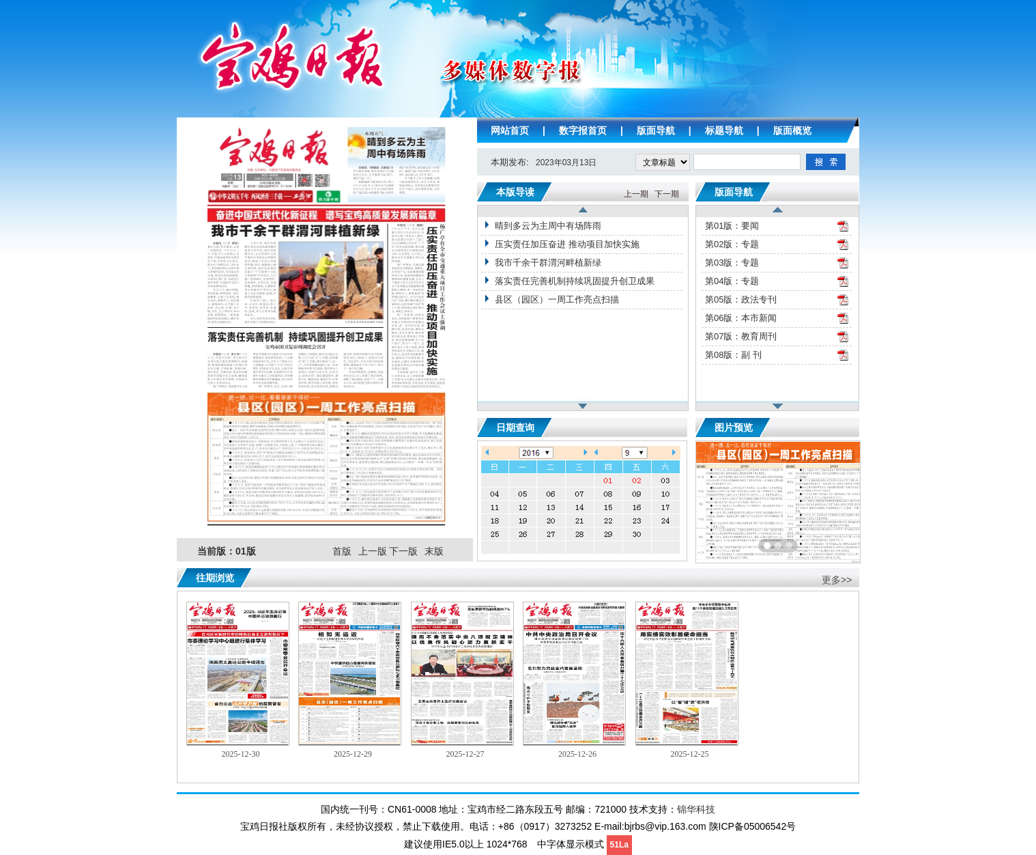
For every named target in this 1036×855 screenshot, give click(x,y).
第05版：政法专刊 (741, 299)
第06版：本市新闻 (741, 318)
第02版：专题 (732, 244)
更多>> (837, 579)
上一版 (372, 551)
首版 (341, 551)
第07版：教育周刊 (741, 336)
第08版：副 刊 (733, 355)
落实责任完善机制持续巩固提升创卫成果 (574, 281)
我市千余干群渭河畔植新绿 (548, 262)
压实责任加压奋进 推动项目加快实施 (567, 244)
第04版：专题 (732, 281)
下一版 (403, 551)
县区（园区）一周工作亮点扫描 (557, 299)
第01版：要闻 (732, 226)
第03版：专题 (732, 262)
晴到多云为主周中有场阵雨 (548, 226)
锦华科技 (696, 809)
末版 (434, 551)
